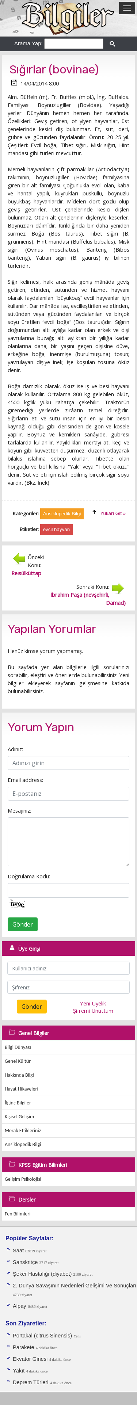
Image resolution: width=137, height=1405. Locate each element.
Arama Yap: (28, 43)
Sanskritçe (26, 1262)
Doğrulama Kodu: (29, 876)
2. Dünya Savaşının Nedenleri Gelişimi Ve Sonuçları (74, 1285)
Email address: (25, 779)
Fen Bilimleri (17, 1214)
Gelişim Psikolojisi (23, 1179)
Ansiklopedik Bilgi (23, 1144)
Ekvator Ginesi (31, 1359)
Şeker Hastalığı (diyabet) (43, 1274)
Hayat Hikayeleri (21, 1089)
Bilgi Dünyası (18, 1047)
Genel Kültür (18, 1061)
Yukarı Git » (113, 513)
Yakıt (19, 1371)
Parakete (24, 1347)
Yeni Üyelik (93, 1003)
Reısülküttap (26, 573)
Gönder (22, 924)
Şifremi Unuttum (93, 1010)
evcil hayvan (56, 529)
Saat (19, 1250)
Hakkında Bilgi (19, 1075)
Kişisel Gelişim (19, 1117)
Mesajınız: (19, 810)
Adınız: (15, 749)
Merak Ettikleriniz (23, 1130)
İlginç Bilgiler (18, 1103)
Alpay (19, 1306)
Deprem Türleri (30, 1382)
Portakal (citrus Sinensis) (43, 1336)
